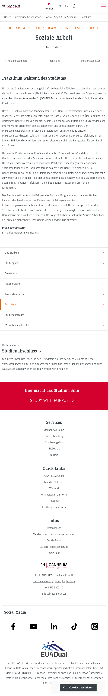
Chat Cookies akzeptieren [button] (78, 687)
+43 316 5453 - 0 (54, 587)
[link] (54, 430)
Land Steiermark (62, 678)
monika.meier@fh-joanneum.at (22, 232)
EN (66, 6)
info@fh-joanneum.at (54, 593)
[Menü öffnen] (103, 6)
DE (60, 6)
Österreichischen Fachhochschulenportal (39, 668)
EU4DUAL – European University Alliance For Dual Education (54, 673)
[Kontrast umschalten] (49, 6)
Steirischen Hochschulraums (69, 663)
